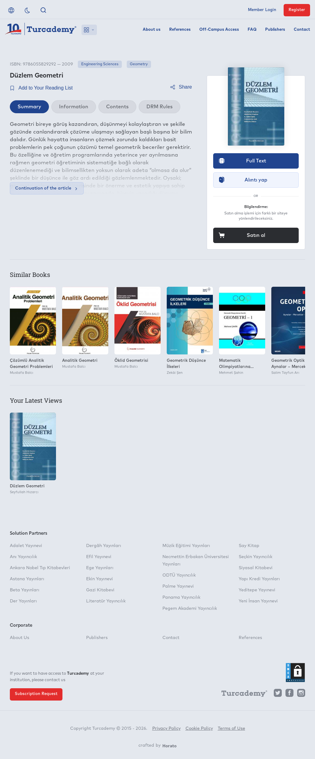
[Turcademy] (241, 694)
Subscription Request (36, 694)
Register (297, 10)
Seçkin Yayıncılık (255, 557)
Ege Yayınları (100, 568)
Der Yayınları (23, 601)
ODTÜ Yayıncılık (179, 575)
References (180, 30)
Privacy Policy (166, 728)
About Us (19, 638)
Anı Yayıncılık (23, 557)
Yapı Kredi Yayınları (259, 579)
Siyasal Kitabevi (256, 568)
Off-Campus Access (219, 30)
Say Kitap (249, 546)
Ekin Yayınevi (99, 579)
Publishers (275, 30)
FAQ (252, 30)
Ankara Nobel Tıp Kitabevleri (40, 568)
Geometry (139, 64)
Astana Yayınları (27, 579)
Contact (302, 30)
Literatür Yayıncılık (106, 601)
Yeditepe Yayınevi (257, 590)
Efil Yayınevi (98, 557)
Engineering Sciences (99, 64)
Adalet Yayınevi (26, 546)
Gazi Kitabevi (100, 590)
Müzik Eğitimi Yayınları (186, 546)
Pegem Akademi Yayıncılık (189, 608)
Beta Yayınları (24, 590)
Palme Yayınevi (178, 586)
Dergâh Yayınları (103, 546)
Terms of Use (231, 728)
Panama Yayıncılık (181, 597)
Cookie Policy (199, 728)
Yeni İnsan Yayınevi (258, 601)
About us (152, 30)
